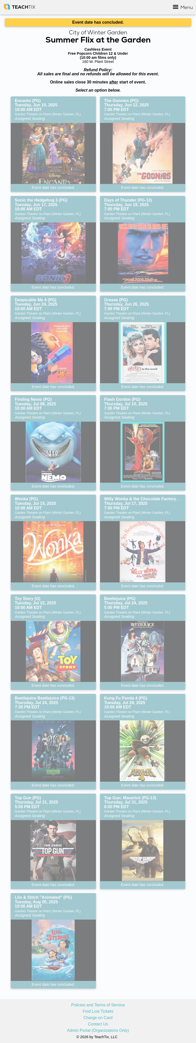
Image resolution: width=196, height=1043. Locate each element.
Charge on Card (98, 1018)
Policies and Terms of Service (98, 1005)
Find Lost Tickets (98, 1011)
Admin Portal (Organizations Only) (98, 1030)
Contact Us (98, 1024)
